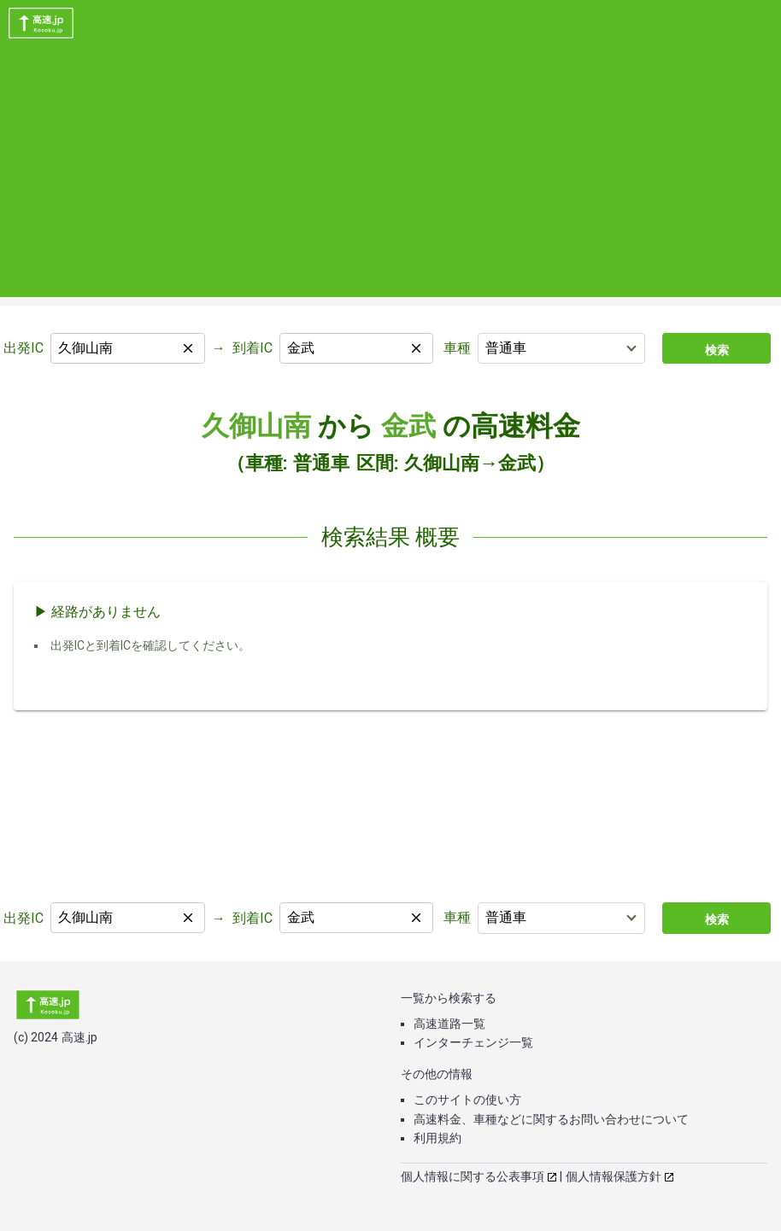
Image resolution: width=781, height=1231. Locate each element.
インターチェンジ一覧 (473, 1042)
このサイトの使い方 (467, 1099)
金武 (408, 426)
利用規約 (437, 1138)
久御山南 (256, 426)
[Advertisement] (390, 177)
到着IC (252, 348)
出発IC (23, 348)
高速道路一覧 (449, 1023)
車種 (457, 348)
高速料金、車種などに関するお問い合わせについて (551, 1119)
